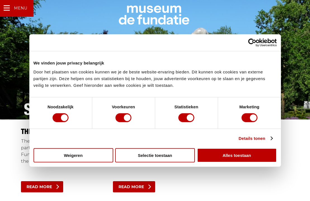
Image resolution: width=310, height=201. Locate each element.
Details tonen (252, 138)
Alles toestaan (237, 155)
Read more (39, 186)
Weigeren (73, 155)
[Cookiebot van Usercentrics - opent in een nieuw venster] (252, 43)
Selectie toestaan (155, 155)
